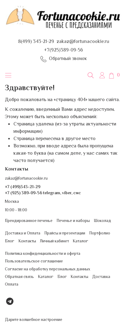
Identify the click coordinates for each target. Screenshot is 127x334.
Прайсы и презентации (64, 233)
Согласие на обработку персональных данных (47, 269)
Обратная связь (19, 277)
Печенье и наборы (73, 220)
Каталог (80, 241)
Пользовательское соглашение (34, 261)
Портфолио (99, 233)
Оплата (11, 284)
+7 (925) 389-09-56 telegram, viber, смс (43, 193)
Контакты (27, 241)
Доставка (101, 277)
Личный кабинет (54, 241)
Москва (12, 202)
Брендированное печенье (29, 220)
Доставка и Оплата (22, 233)
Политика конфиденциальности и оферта (42, 253)
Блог (9, 241)
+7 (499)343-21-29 (22, 187)
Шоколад (102, 220)
